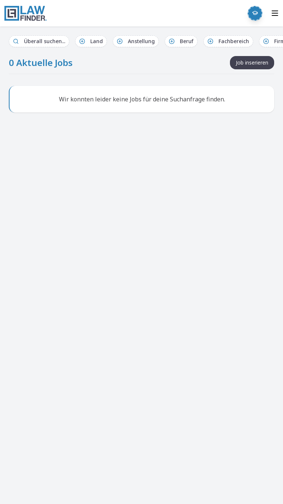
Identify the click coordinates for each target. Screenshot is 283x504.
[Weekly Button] (255, 13)
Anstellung (136, 41)
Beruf (181, 41)
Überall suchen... (39, 41)
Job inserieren (252, 62)
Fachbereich (228, 41)
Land (91, 41)
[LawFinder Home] (25, 13)
